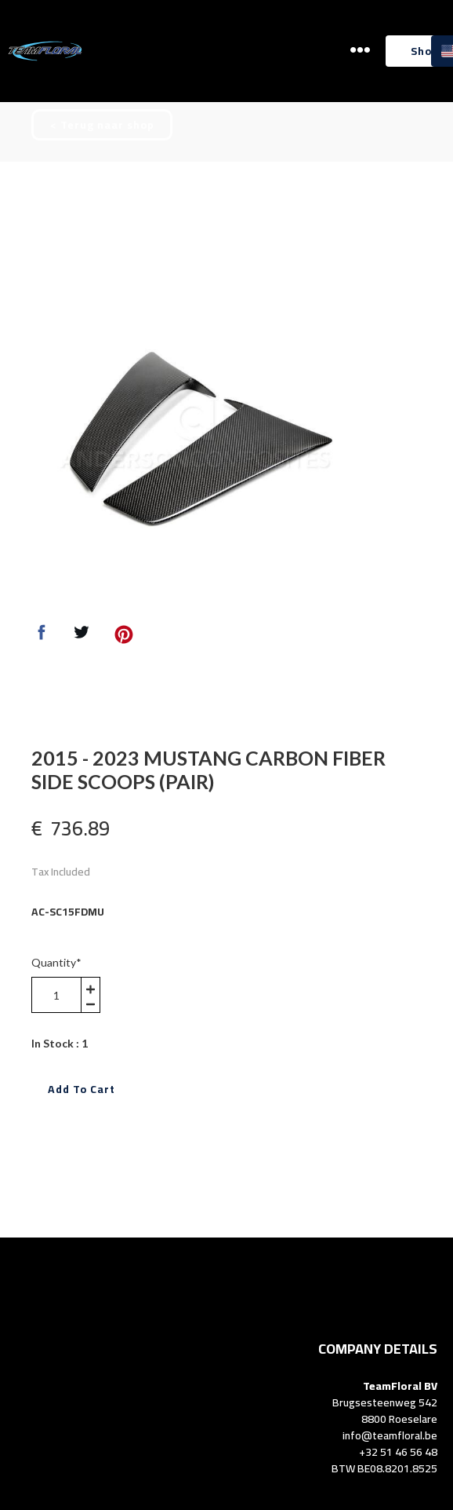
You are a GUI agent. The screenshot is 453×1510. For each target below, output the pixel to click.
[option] (195, 434)
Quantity (56, 962)
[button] (360, 50)
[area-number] (56, 995)
